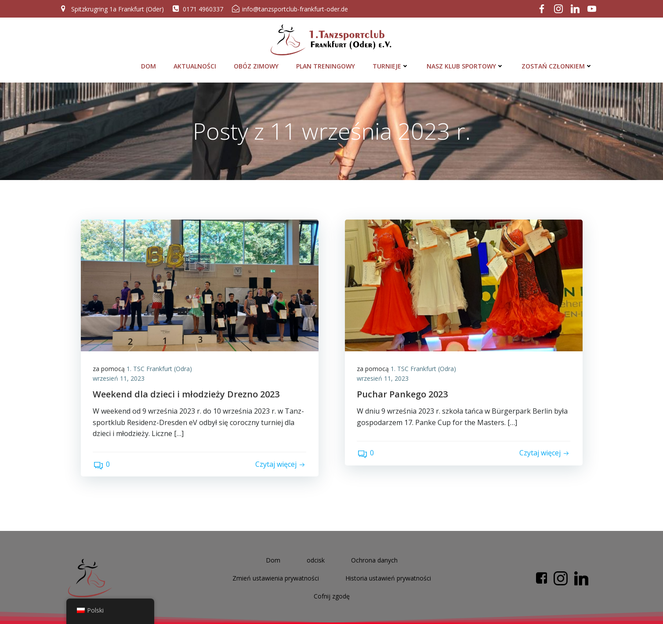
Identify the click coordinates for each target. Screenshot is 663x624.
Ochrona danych (374, 559)
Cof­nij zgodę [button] (332, 595)
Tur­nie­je (391, 63)
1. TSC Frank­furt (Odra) (160, 368)
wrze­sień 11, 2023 (120, 377)
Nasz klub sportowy (466, 63)
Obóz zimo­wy (257, 63)
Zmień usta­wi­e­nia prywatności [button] (275, 577)
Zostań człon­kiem (558, 63)
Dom (149, 63)
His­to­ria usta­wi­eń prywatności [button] (388, 577)
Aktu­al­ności (195, 63)
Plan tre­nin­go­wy (326, 63)
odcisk (316, 559)
